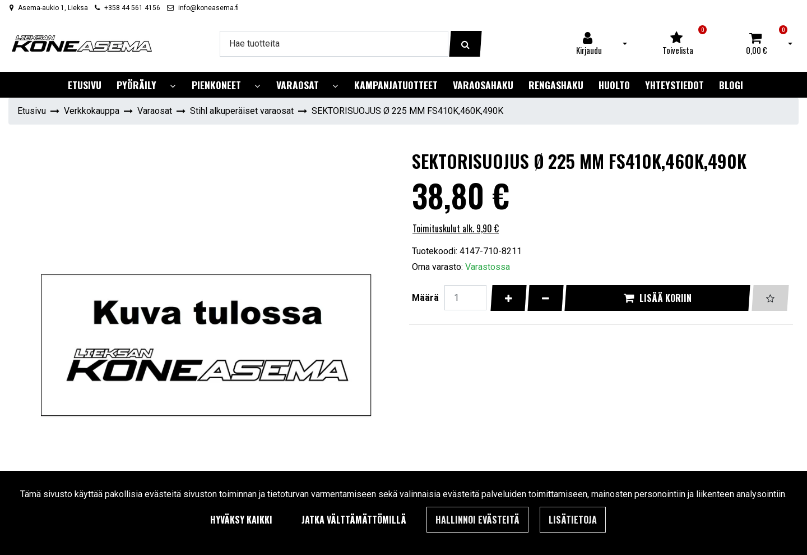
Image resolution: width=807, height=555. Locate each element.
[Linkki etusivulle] (82, 43)
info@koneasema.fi (208, 8)
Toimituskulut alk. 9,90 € (455, 228)
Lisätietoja (573, 519)
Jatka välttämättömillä (354, 519)
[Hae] (334, 44)
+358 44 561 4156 (132, 8)
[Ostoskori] (756, 44)
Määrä (425, 297)
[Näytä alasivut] (172, 86)
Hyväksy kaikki (241, 519)
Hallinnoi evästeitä (477, 519)
